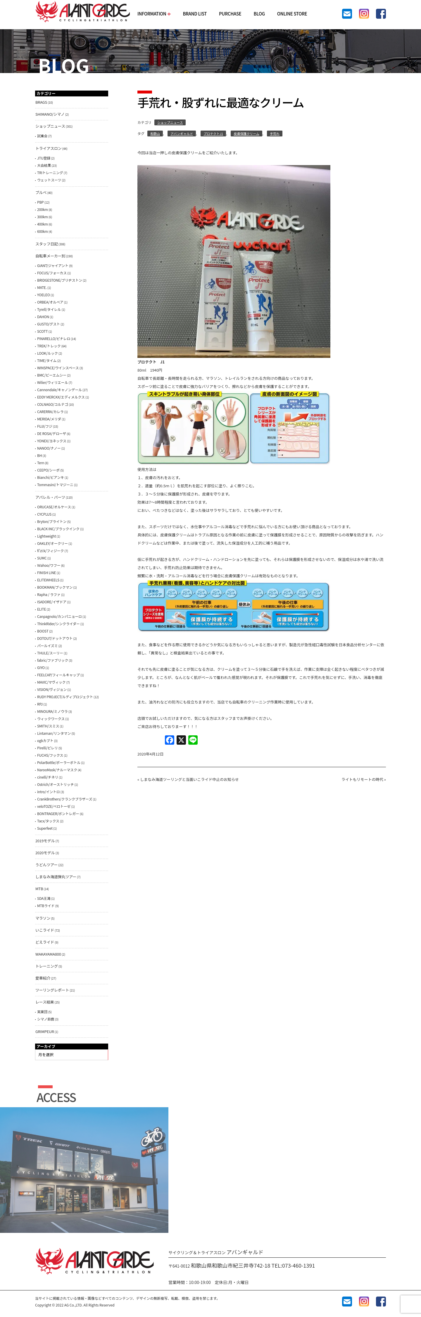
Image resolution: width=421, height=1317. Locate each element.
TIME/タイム (46, 360)
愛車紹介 (42, 978)
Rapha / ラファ (49, 594)
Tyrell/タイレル (49, 309)
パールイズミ (47, 645)
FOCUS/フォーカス (52, 272)
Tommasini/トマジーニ (55, 484)
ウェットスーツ (49, 179)
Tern (40, 462)
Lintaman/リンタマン (54, 733)
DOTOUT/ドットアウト (55, 638)
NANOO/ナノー (49, 448)
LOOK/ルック (47, 353)
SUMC (41, 557)
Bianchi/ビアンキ (50, 477)
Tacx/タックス (48, 820)
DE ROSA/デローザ (51, 433)
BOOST (43, 630)
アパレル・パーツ (50, 497)
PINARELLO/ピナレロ (53, 338)
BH (39, 455)
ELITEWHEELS (48, 579)
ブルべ (40, 192)
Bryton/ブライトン (51, 521)
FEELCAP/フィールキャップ (58, 674)
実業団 (42, 1011)
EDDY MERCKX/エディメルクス (61, 396)
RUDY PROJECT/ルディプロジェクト (65, 696)
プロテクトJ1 (213, 133)
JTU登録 (43, 157)
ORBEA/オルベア (50, 301)
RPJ (40, 703)
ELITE (41, 608)
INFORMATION (154, 14)
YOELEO (43, 294)
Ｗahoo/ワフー (49, 565)
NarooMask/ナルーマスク (57, 769)
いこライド (44, 930)
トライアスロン (48, 148)
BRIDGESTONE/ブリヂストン (59, 280)
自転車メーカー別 (50, 256)
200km (42, 209)
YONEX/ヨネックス (51, 440)
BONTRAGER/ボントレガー (58, 813)
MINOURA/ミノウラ (52, 711)
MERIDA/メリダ (49, 418)
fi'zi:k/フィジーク (50, 550)
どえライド (44, 942)
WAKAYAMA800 (48, 954)
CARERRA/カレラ (50, 411)
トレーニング (46, 966)
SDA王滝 (44, 898)
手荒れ (274, 133)
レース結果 (44, 1002)
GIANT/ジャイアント (52, 265)
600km (42, 231)
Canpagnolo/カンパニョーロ (59, 616)
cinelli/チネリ (47, 776)
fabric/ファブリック (52, 660)
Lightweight (46, 535)
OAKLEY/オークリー (52, 543)
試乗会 (42, 135)
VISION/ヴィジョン (52, 689)
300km (42, 216)
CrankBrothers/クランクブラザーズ (64, 798)
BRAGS (41, 102)
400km (42, 223)
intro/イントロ (48, 791)
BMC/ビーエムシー (51, 374)
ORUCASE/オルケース (54, 506)
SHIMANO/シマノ (50, 114)
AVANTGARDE (82, 11)
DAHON (43, 316)
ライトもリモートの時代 (362, 779)
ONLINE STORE (292, 14)
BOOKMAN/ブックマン (55, 587)
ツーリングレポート (52, 990)
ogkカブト (45, 740)
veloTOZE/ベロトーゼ (53, 806)
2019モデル (45, 840)
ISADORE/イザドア (51, 601)
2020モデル (45, 852)
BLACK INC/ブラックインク (58, 528)
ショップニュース (170, 122)
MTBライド (46, 905)
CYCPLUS (44, 514)
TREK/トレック (49, 345)
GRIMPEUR (44, 1031)
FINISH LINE (46, 572)
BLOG (259, 14)
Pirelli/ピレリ (47, 747)
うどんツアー (46, 864)
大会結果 (44, 165)
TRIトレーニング (50, 172)
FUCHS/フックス (50, 755)
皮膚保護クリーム (246, 133)
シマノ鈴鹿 (45, 1018)
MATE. (42, 287)
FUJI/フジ (44, 426)
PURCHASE (230, 14)
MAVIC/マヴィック (51, 682)
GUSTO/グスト (48, 323)
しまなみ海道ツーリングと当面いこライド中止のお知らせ (189, 779)
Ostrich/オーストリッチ (55, 784)
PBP (40, 202)
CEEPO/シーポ (48, 469)
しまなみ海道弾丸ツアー (55, 876)
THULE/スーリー (50, 652)
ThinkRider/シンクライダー (58, 623)
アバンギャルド (181, 133)
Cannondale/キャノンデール (59, 389)
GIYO (41, 667)
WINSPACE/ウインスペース (58, 367)
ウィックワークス (51, 718)
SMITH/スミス (48, 725)
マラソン (42, 918)
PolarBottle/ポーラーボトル (58, 762)
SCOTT (42, 331)
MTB (39, 888)
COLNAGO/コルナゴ (52, 404)
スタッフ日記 (46, 244)
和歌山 (155, 133)
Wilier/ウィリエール (52, 382)
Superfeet (45, 828)
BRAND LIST (195, 14)
